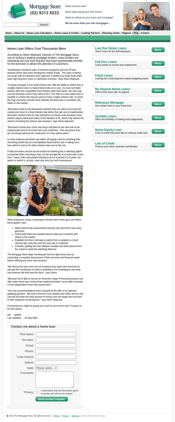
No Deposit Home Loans (112, 89)
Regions (126, 33)
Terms (56, 416)
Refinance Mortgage (109, 102)
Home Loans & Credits (66, 33)
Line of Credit (104, 143)
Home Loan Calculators (39, 33)
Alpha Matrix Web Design (94, 416)
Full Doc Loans (106, 61)
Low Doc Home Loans (111, 48)
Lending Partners (90, 33)
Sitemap (75, 416)
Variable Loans (105, 116)
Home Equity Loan (108, 129)
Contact (145, 33)
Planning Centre (111, 33)
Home (8, 33)
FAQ (136, 33)
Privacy (65, 416)
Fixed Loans (104, 75)
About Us (19, 33)
